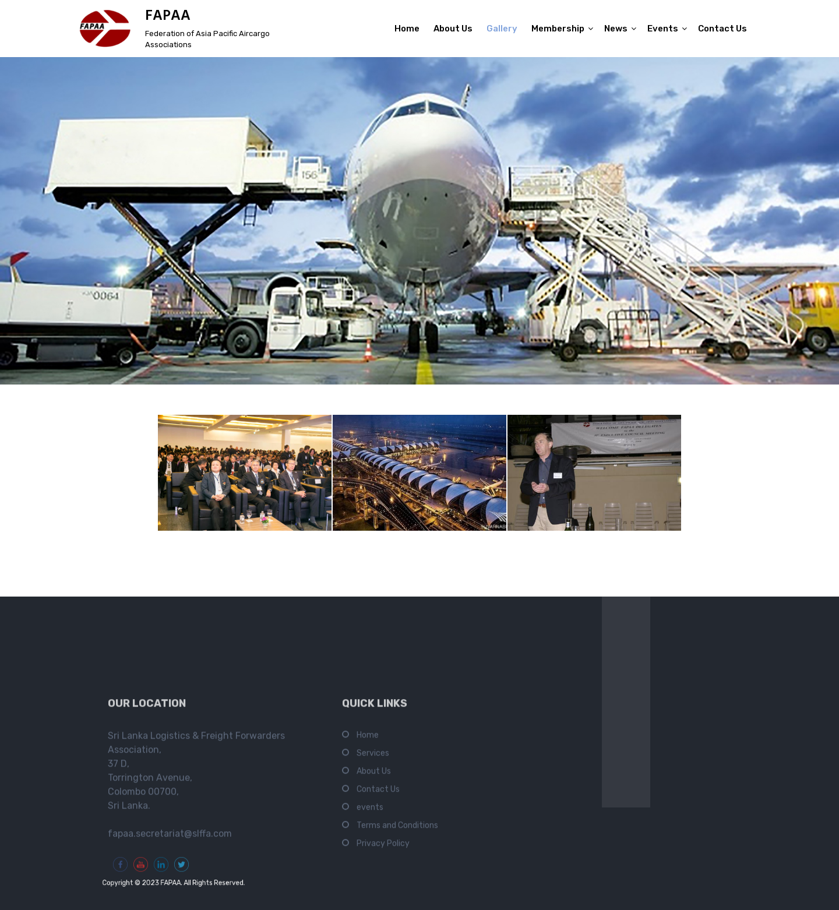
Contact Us (722, 28)
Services (373, 894)
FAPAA (168, 16)
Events (662, 28)
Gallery (502, 28)
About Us (453, 28)
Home (407, 28)
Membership (557, 28)
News (616, 28)
